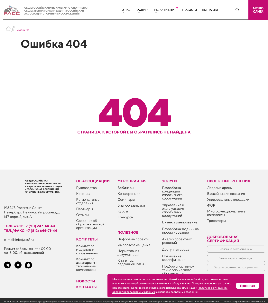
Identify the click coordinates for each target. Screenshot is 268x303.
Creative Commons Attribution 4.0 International (197, 301)
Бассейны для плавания (226, 193)
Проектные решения (228, 181)
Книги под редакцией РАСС (131, 262)
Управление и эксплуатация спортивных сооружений (173, 210)
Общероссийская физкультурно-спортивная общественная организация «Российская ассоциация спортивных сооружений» (56, 10)
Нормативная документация (128, 252)
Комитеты (87, 239)
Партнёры (84, 209)
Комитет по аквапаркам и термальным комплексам (86, 264)
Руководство (86, 188)
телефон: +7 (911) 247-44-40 (29, 226)
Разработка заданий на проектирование (180, 230)
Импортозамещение (134, 245)
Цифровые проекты (133, 239)
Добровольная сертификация (223, 239)
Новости (189, 9)
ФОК (211, 205)
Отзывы (82, 215)
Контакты (210, 9)
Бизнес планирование (179, 222)
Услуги (143, 9)
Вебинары (125, 188)
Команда (83, 193)
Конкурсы (125, 217)
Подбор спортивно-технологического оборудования (178, 269)
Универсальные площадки (228, 199)
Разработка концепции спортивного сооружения (172, 193)
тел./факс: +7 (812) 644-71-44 (30, 231)
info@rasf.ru (24, 240)
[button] (258, 10)
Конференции (128, 193)
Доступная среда (175, 249)
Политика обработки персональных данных (244, 301)
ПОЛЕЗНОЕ (127, 232)
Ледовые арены (219, 188)
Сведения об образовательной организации (90, 224)
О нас (126, 9)
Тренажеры (216, 221)
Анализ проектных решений (177, 241)
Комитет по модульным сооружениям (87, 249)
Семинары (126, 199)
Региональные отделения (87, 201)
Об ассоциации (93, 181)
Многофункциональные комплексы (226, 213)
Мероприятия (165, 9)
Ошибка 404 (23, 29)
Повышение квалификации (173, 258)
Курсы (122, 211)
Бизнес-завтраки (131, 205)
